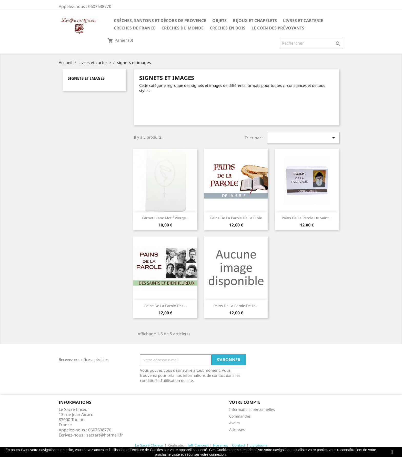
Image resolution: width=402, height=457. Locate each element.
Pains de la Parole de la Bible (236, 217)
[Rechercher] (311, 43)
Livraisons (258, 445)
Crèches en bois (227, 28)
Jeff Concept (198, 445)
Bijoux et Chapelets (255, 20)
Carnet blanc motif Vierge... (165, 217)
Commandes (240, 416)
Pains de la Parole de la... (236, 305)
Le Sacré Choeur (149, 445)
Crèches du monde (183, 28)
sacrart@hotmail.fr (104, 435)
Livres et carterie (303, 20)
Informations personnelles (252, 409)
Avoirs (234, 422)
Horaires (220, 445)
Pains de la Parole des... (165, 305)
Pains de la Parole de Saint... (307, 217)
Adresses (237, 429)
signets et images (86, 78)
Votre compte (244, 402)
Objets (219, 20)
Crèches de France (134, 28)
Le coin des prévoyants (278, 28)
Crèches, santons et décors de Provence (160, 20)
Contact (238, 445)
